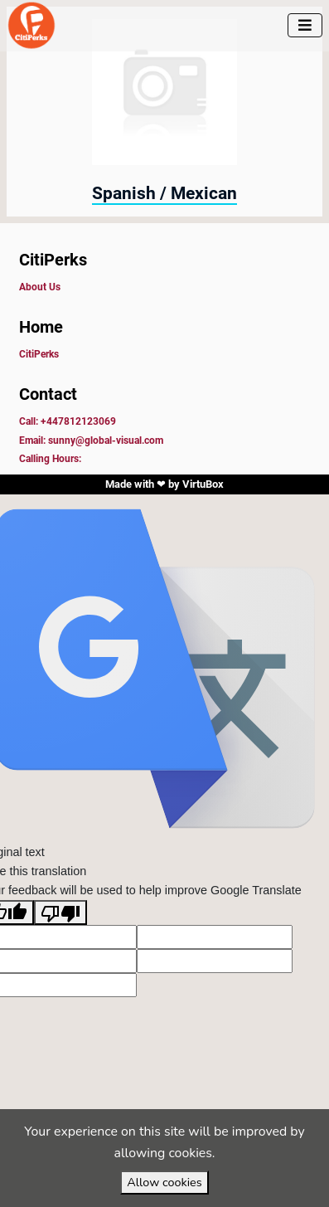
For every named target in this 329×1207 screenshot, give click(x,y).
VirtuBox (203, 484)
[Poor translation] (60, 912)
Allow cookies (164, 1182)
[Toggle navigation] (305, 25)
